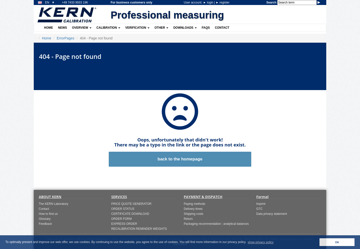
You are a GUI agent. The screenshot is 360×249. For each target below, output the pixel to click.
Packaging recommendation (202, 224)
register (223, 2)
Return (188, 219)
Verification (137, 27)
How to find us (48, 214)
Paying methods (194, 204)
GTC (259, 209)
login (208, 2)
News (62, 27)
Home (48, 27)
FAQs (206, 27)
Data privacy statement (271, 214)
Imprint (261, 204)
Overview (82, 27)
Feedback (45, 224)
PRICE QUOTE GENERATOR (131, 204)
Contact (222, 27)
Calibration (108, 27)
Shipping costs (193, 214)
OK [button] (337, 242)
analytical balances (236, 224)
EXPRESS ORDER (124, 224)
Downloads (184, 27)
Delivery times (193, 209)
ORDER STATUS (122, 209)
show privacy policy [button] (261, 242)
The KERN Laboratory (53, 204)
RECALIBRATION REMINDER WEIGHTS (139, 229)
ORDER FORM (121, 219)
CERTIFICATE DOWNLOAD (130, 214)
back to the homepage (180, 159)
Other (161, 27)
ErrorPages (65, 38)
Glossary (44, 219)
